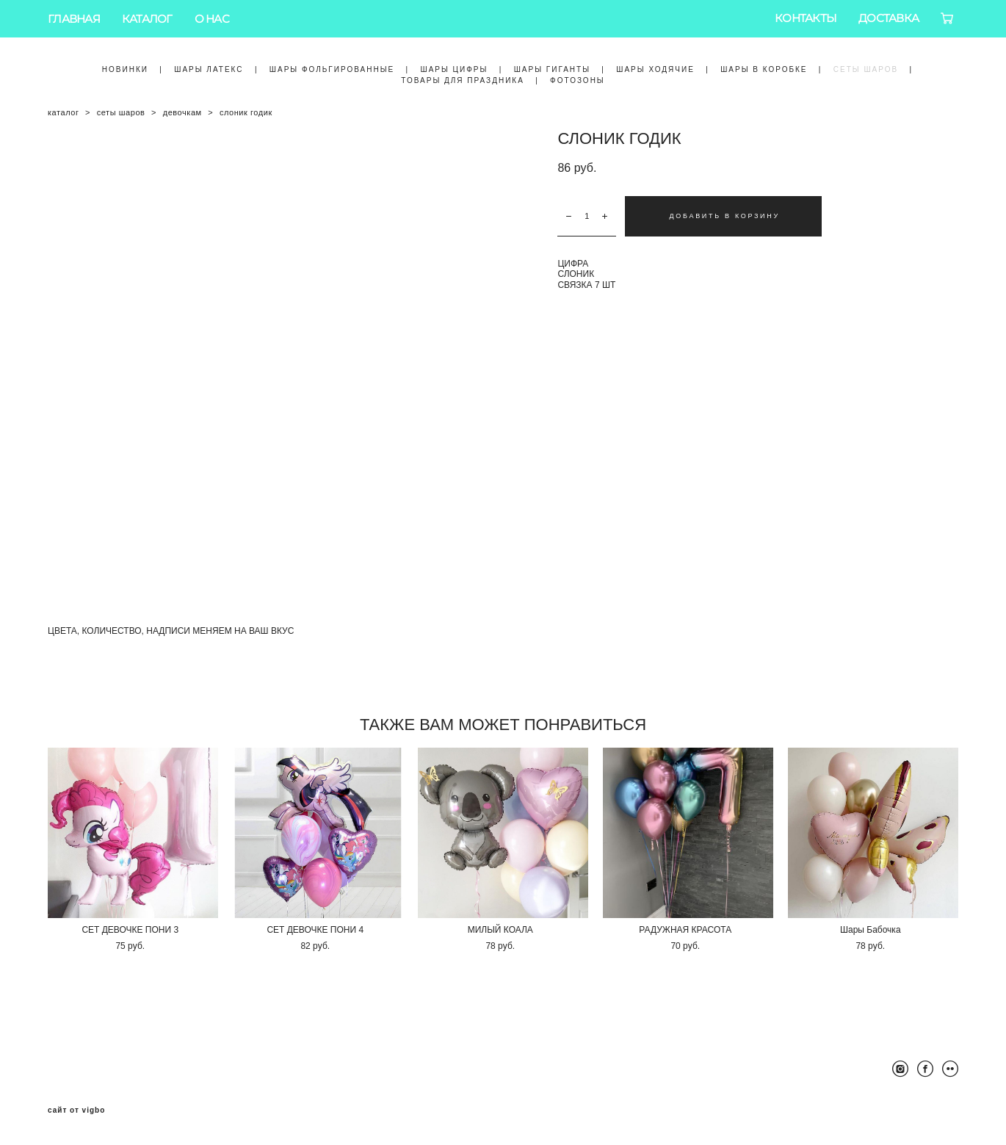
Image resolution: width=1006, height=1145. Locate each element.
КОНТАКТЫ (805, 18)
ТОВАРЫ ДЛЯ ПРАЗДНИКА (462, 80)
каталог (63, 112)
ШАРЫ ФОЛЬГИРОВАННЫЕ (331, 69)
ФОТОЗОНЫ (577, 80)
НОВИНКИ (125, 69)
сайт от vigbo (76, 1110)
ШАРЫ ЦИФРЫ (454, 69)
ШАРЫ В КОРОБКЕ (763, 69)
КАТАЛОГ (147, 18)
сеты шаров (121, 112)
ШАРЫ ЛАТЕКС (208, 69)
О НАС (212, 18)
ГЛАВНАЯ (74, 18)
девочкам (182, 112)
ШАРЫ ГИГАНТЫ (552, 69)
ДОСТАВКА (888, 18)
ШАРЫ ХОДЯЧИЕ (655, 69)
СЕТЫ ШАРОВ (865, 69)
